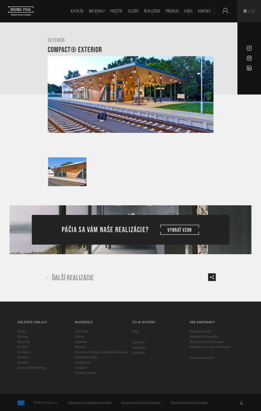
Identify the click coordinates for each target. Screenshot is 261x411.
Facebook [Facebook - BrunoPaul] (138, 342)
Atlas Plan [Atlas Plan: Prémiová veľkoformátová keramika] (81, 331)
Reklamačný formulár (204, 336)
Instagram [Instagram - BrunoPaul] (138, 347)
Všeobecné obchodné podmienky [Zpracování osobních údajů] (89, 402)
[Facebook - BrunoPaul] (249, 49)
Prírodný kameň (85, 372)
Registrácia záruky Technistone (210, 347)
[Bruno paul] (21, 11)
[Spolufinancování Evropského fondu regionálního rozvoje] (21, 402)
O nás (188, 11)
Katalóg (77, 11)
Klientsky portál (200, 331)
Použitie (116, 11)
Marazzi (80, 347)
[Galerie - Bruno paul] (67, 171)
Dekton (80, 336)
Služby (133, 11)
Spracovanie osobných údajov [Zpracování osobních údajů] (141, 402)
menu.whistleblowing (31, 367)
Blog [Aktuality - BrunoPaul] (135, 331)
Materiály (97, 11)
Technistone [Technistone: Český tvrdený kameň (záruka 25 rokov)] (82, 362)
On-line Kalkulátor (202, 357)
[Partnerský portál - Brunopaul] (223, 11)
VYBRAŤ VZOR (179, 230)
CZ (253, 11)
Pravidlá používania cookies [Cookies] (189, 402)
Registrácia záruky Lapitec (207, 341)
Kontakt (204, 11)
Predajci (172, 11)
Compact (81, 367)
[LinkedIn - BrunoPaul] (249, 69)
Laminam (81, 341)
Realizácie (152, 11)
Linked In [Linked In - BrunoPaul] (138, 352)
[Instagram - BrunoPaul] (249, 59)
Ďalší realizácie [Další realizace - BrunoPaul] (70, 277)
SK (245, 11)
